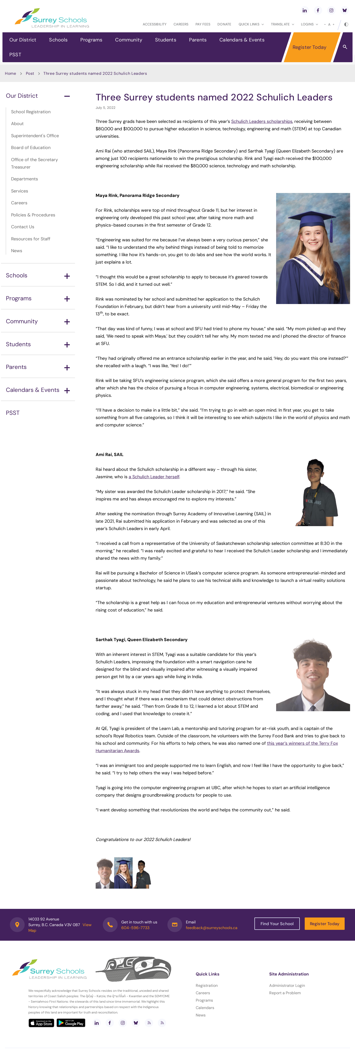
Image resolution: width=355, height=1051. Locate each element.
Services (19, 191)
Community (128, 40)
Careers (181, 24)
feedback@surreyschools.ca (211, 927)
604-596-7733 (135, 927)
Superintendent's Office (35, 136)
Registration (207, 985)
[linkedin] (305, 10)
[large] (333, 24)
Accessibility (154, 24)
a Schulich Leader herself (154, 477)
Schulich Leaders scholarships (261, 121)
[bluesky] (344, 10)
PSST (15, 54)
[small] (324, 24)
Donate (224, 24)
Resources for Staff (30, 239)
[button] (345, 46)
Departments (24, 179)
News (16, 251)
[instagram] (331, 10)
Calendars (205, 1007)
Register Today (310, 47)
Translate (282, 24)
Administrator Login (287, 985)
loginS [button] (309, 24)
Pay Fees (202, 24)
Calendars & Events (242, 40)
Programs (91, 40)
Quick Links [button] (251, 24)
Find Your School (277, 923)
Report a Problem (285, 992)
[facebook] (318, 10)
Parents (198, 40)
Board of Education (31, 148)
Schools (58, 40)
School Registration (31, 112)
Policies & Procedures (33, 215)
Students (165, 40)
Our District (22, 40)
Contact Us (22, 227)
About (17, 124)
